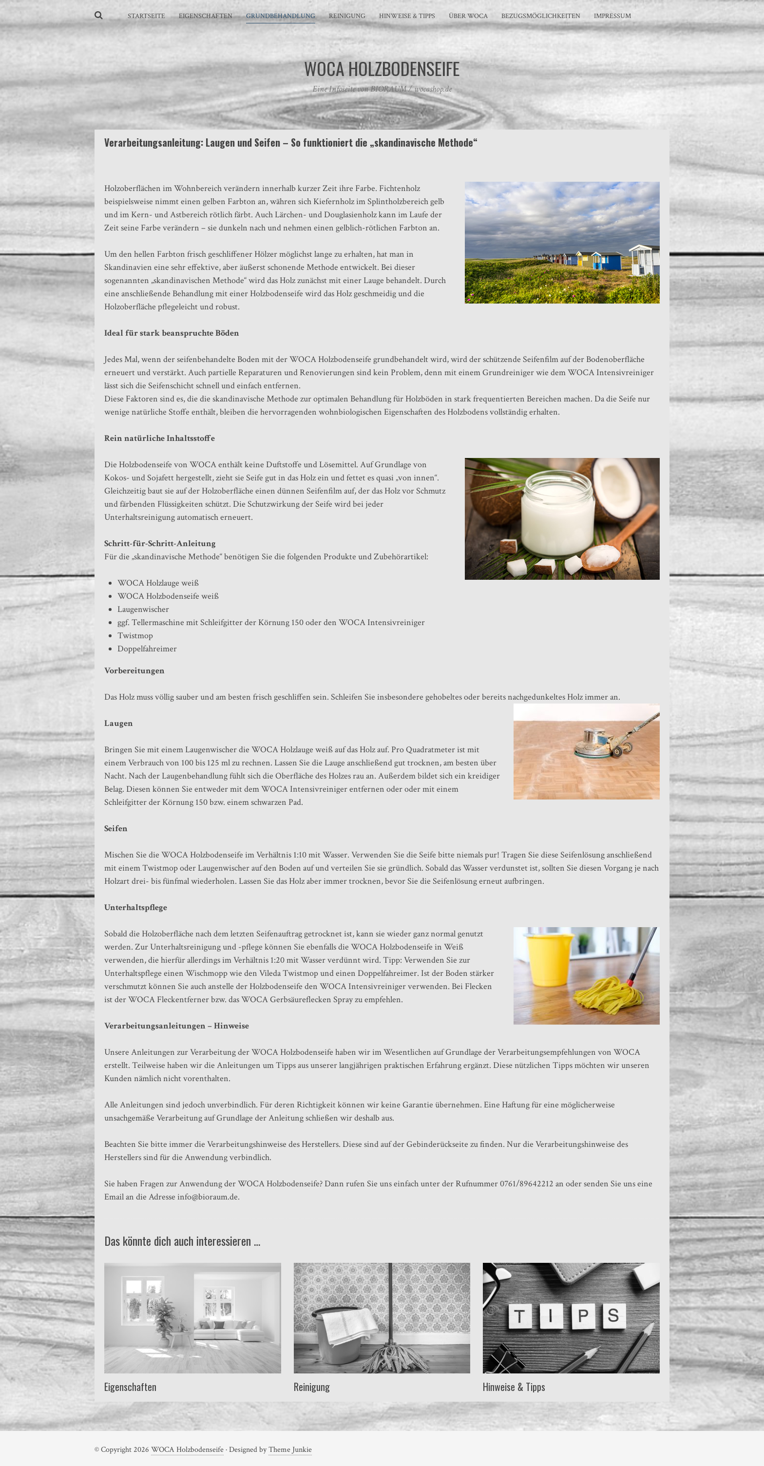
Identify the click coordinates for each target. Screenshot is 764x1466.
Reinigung (347, 16)
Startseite (146, 16)
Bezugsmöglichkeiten (540, 16)
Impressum (612, 16)
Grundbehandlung (280, 16)
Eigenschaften (205, 16)
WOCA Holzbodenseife (187, 1450)
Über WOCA (468, 16)
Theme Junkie (290, 1450)
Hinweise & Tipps (407, 16)
